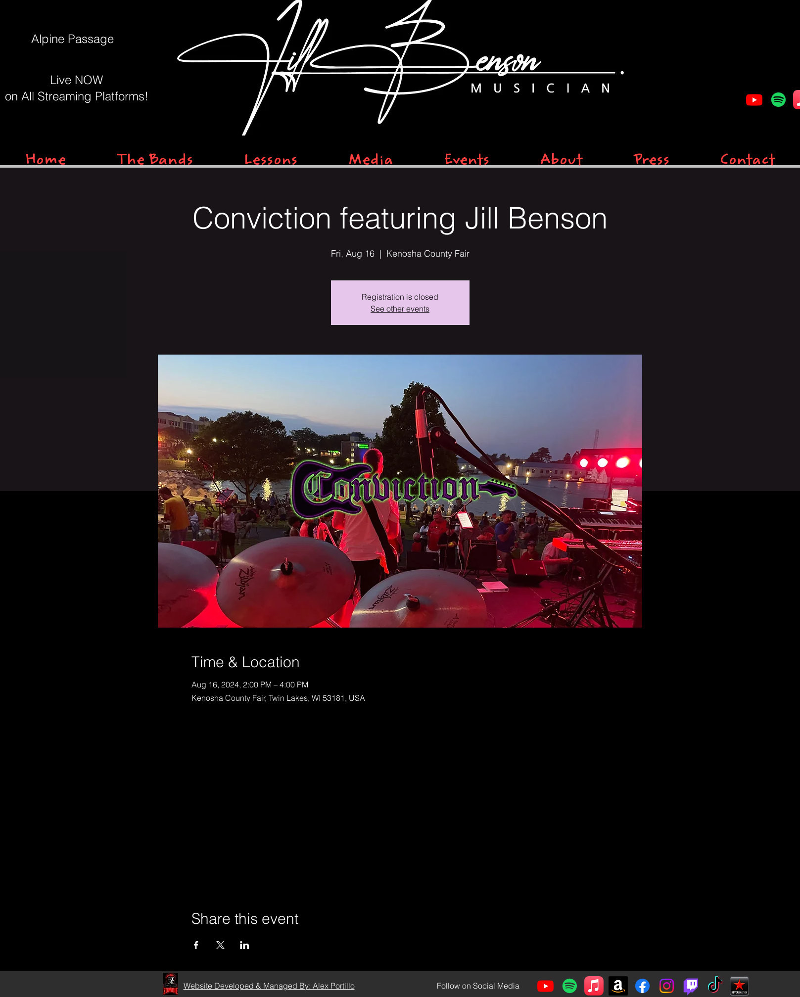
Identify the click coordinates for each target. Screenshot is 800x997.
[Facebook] (642, 986)
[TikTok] (715, 986)
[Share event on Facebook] (196, 945)
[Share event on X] (220, 945)
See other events (400, 309)
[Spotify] (778, 99)
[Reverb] (739, 986)
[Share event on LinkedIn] (244, 945)
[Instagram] (666, 986)
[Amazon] (618, 986)
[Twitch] (691, 986)
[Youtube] (754, 99)
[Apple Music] (594, 986)
